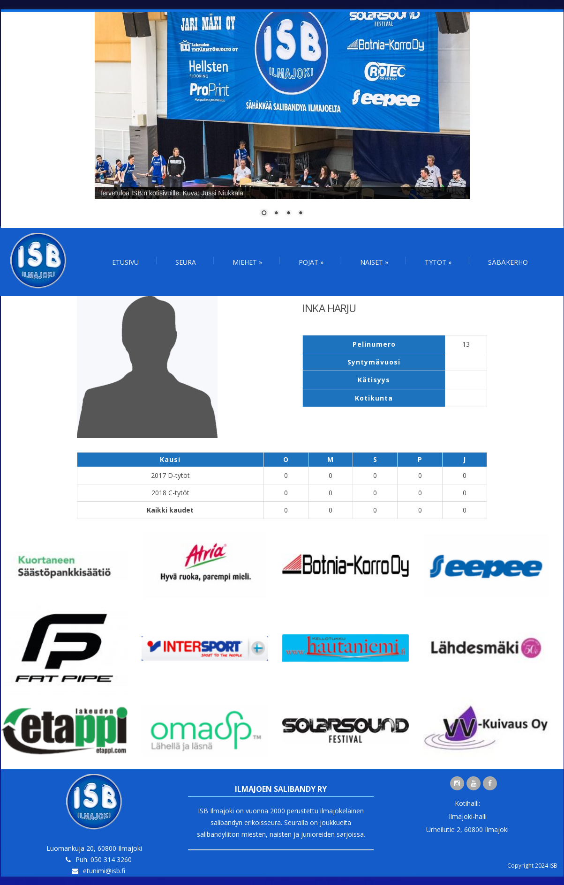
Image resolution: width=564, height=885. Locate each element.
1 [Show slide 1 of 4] (264, 213)
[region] (282, 120)
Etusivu (125, 262)
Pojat (311, 262)
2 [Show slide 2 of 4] (276, 213)
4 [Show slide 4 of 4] (300, 213)
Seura (185, 262)
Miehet (247, 262)
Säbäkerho (508, 262)
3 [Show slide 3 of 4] (288, 213)
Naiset (374, 262)
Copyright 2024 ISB (532, 866)
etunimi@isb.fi (104, 870)
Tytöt (438, 262)
